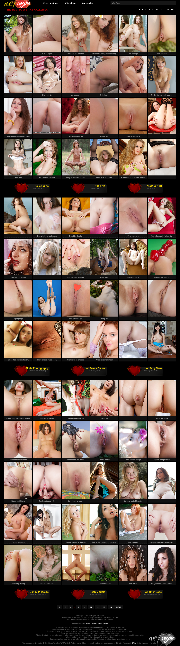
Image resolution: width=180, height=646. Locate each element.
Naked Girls (42, 186)
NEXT (173, 10)
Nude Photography (37, 368)
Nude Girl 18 (154, 186)
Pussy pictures (50, 3)
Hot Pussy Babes (95, 368)
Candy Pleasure (39, 592)
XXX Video (70, 3)
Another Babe (153, 592)
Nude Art (100, 186)
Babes (105, 623)
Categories (87, 3)
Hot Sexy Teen (153, 368)
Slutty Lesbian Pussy (94, 623)
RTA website (136, 643)
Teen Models (97, 592)
